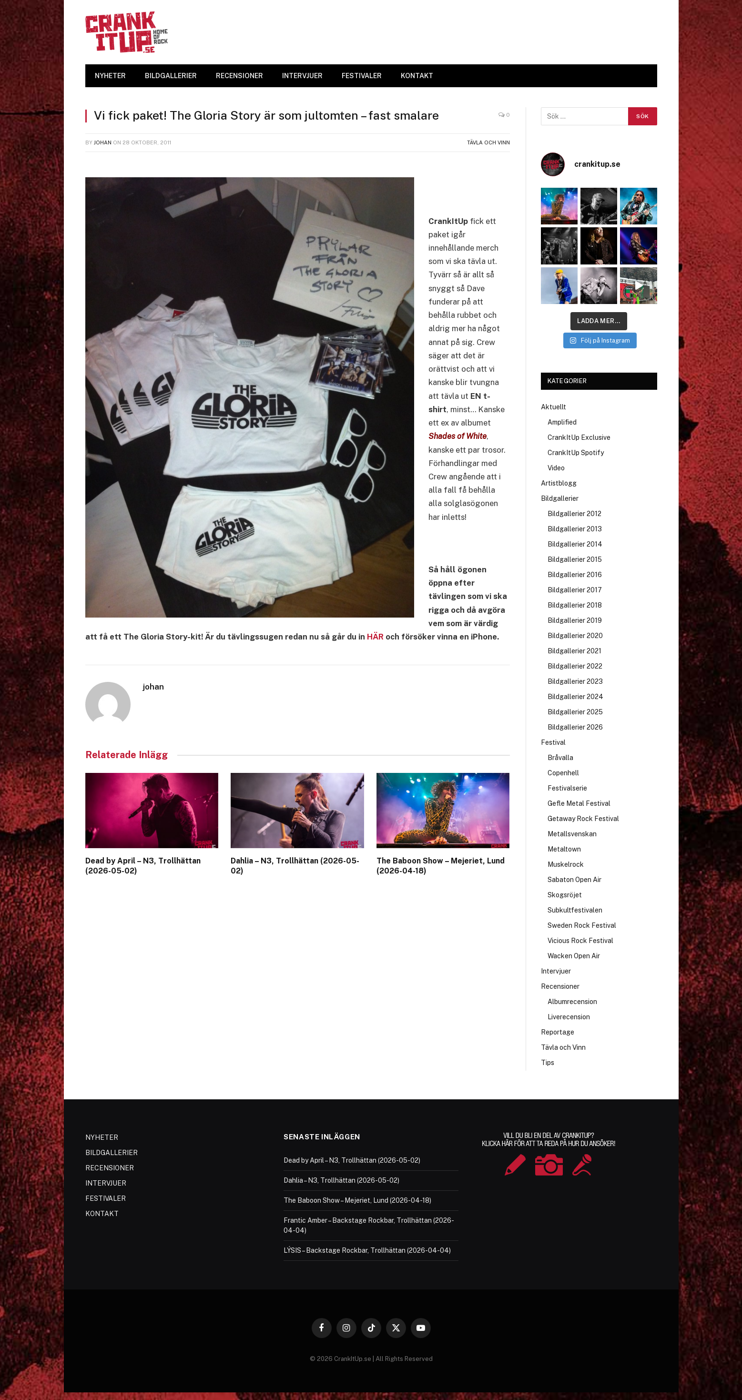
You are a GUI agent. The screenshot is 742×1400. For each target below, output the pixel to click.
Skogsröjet (565, 895)
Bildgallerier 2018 (575, 605)
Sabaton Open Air (574, 879)
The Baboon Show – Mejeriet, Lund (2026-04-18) (440, 866)
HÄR (375, 636)
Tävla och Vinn (488, 142)
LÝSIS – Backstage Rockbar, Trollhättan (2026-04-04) (367, 1250)
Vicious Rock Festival (580, 940)
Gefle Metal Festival (579, 803)
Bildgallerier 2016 (575, 574)
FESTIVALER (362, 76)
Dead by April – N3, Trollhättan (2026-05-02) (143, 866)
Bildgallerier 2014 (575, 544)
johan (103, 142)
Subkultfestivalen (575, 910)
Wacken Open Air (574, 956)
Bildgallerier (560, 498)
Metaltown (564, 849)
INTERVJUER (302, 76)
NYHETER (110, 76)
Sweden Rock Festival (582, 925)
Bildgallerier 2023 (575, 681)
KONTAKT (417, 76)
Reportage (557, 1032)
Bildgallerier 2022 (575, 666)
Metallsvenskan (572, 834)
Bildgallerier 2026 (575, 727)
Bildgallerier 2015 (575, 559)
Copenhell (563, 773)
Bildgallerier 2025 (575, 712)
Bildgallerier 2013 (575, 529)
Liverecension (569, 1017)
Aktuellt (553, 407)
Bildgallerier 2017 (575, 590)
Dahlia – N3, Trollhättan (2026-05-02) (295, 866)
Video (556, 468)
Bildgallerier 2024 (575, 696)
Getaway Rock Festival (583, 818)
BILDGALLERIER (171, 76)
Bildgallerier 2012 (574, 513)
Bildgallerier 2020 (575, 635)
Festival (553, 742)
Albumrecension (572, 1001)
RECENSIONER (239, 76)
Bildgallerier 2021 (574, 651)
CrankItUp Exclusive (579, 437)
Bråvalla (560, 757)
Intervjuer (556, 971)
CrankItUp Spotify (576, 453)
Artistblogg (559, 483)
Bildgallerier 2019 (575, 620)
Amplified (562, 422)
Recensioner (560, 986)
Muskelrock (566, 864)
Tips (547, 1062)
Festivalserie (567, 788)
